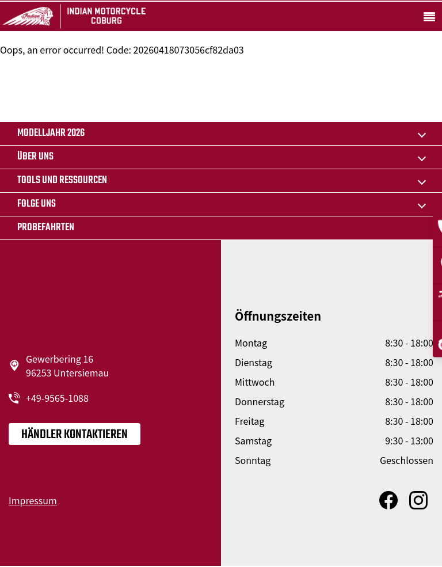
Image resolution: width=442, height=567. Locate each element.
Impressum (33, 500)
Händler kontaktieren (74, 434)
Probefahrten (45, 227)
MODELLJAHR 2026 (51, 133)
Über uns (35, 157)
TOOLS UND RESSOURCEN (62, 180)
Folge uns (36, 204)
